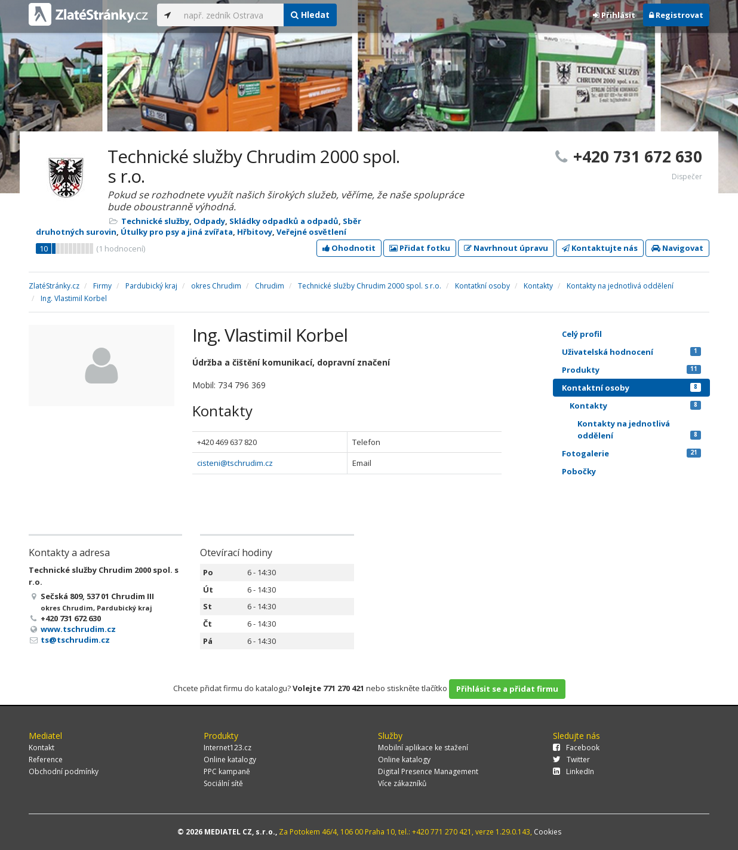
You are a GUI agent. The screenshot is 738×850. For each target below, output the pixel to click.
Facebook (576, 747)
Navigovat (677, 248)
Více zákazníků (402, 783)
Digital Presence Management (428, 771)
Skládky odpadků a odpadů (284, 221)
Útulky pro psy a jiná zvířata (177, 231)
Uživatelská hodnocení (631, 351)
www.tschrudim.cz (78, 629)
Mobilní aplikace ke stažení (423, 747)
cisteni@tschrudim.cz (235, 463)
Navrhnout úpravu (506, 248)
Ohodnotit (349, 248)
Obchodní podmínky (64, 771)
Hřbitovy (254, 231)
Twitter (571, 759)
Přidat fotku (419, 248)
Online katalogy (230, 759)
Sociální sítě (223, 783)
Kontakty (635, 405)
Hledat (310, 14)
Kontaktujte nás (600, 248)
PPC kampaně (227, 771)
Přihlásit (614, 15)
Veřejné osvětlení (311, 231)
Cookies (547, 832)
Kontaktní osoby (631, 387)
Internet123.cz (227, 747)
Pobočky (579, 471)
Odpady (209, 221)
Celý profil (582, 334)
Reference (46, 759)
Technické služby (155, 221)
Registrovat (676, 15)
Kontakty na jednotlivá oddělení (639, 429)
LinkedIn (573, 771)
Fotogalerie (631, 453)
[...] (230, 15)
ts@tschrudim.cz (75, 639)
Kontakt (41, 747)
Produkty (631, 369)
